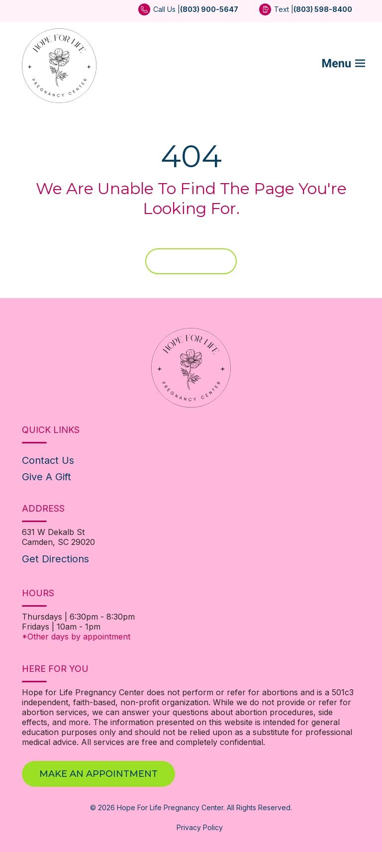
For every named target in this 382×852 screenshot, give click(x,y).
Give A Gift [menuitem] (46, 477)
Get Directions (55, 559)
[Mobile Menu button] (350, 65)
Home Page (191, 261)
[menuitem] (188, 12)
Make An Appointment (98, 773)
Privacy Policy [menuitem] (200, 827)
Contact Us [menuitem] (48, 460)
